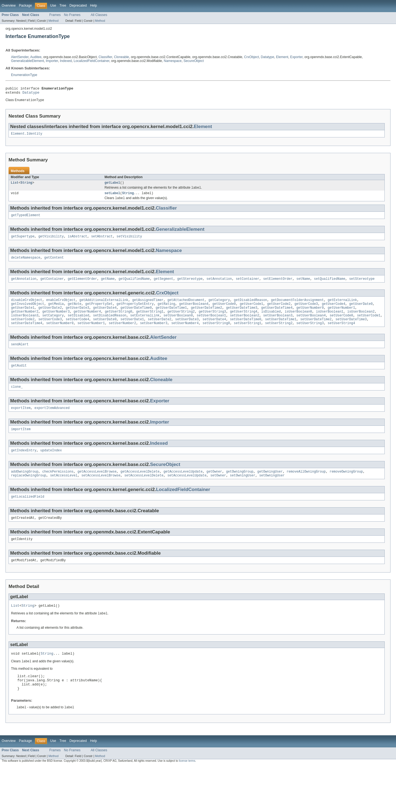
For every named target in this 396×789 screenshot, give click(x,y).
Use (53, 5)
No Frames (72, 15)
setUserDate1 (132, 329)
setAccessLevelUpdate (187, 490)
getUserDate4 (105, 315)
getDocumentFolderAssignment (297, 307)
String (26, 185)
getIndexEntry (23, 464)
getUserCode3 (306, 311)
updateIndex (51, 464)
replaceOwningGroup (28, 490)
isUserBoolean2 (361, 320)
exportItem (21, 420)
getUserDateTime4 (277, 315)
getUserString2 (181, 320)
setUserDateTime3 (351, 329)
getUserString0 (118, 320)
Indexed (66, 61)
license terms (187, 784)
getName (108, 285)
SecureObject (193, 61)
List (14, 185)
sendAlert (20, 355)
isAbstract (77, 241)
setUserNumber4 (185, 333)
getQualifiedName (134, 285)
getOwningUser (269, 485)
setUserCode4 (77, 329)
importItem (21, 442)
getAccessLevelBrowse (97, 485)
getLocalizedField (27, 511)
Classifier (105, 57)
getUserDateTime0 (136, 315)
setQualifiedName (329, 285)
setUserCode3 (50, 329)
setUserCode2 (22, 329)
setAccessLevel (64, 490)
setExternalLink (145, 324)
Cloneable (121, 57)
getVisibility (51, 241)
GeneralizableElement (27, 61)
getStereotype (189, 285)
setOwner (218, 490)
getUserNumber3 (56, 320)
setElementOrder (278, 285)
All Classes (99, 15)
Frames (55, 15)
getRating (166, 311)
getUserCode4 (333, 311)
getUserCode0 (224, 311)
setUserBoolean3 (278, 324)
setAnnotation (219, 285)
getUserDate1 (22, 315)
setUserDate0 (105, 329)
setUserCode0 (341, 324)
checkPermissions (58, 485)
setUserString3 (310, 333)
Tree (62, 5)
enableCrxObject (61, 307)
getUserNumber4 (87, 320)
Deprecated (78, 5)
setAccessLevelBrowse (100, 490)
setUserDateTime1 (280, 329)
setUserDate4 (214, 329)
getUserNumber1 (341, 315)
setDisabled (78, 324)
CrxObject (251, 57)
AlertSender (20, 57)
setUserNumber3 (153, 333)
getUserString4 (243, 320)
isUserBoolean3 (24, 324)
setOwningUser (242, 490)
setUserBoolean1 (211, 324)
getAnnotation (23, 285)
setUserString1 (247, 333)
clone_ (17, 398)
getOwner (214, 485)
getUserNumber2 (24, 320)
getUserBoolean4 (193, 311)
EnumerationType (24, 75)
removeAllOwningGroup (306, 485)
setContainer (247, 285)
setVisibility (129, 241)
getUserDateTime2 (206, 315)
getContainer (52, 285)
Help (93, 5)
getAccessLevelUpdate (182, 485)
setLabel (112, 197)
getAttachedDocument (186, 307)
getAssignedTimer (148, 307)
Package (25, 5)
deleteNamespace (25, 263)
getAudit (19, 377)
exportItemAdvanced (52, 420)
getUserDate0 (361, 311)
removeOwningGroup (346, 485)
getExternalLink (342, 307)
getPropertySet (99, 311)
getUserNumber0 (310, 315)
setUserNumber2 (122, 333)
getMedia (56, 311)
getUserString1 (150, 320)
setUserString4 (341, 333)
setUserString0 (216, 333)
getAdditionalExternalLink (103, 307)
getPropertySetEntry (135, 311)
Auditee (36, 57)
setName (303, 285)
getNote (74, 311)
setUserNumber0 (60, 333)
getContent (54, 263)
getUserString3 (212, 320)
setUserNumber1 (91, 333)
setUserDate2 (159, 329)
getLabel (112, 185)
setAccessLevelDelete (143, 490)
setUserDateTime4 (26, 333)
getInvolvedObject (27, 311)
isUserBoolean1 (329, 320)
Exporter (296, 57)
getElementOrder (82, 285)
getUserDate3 (77, 315)
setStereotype (362, 285)
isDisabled (271, 320)
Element (282, 57)
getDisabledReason (250, 307)
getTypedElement (25, 220)
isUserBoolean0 (298, 320)
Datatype (267, 57)
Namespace (173, 61)
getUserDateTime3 (241, 315)
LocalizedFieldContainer (91, 61)
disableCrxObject (26, 307)
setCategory (53, 324)
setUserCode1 (368, 324)
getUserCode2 (278, 311)
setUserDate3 (187, 329)
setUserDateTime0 (245, 329)
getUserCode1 (251, 311)
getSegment (163, 285)
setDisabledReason (110, 324)
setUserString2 (279, 333)
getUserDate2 (50, 315)
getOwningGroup (240, 485)
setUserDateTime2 (316, 329)
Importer (52, 61)
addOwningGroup (24, 485)
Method (53, 20)
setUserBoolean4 (311, 324)
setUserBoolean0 (178, 324)
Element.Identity (26, 136)
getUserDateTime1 (171, 315)
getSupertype (22, 241)
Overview (9, 5)
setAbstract (101, 241)
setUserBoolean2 (244, 324)
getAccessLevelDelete (140, 485)
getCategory (219, 307)
